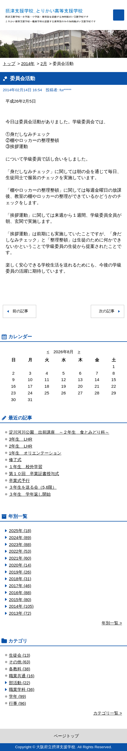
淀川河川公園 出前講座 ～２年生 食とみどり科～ (59, 432)
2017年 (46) (20, 585)
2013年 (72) (20, 613)
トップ (9, 63)
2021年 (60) (20, 558)
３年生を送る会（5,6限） (33, 487)
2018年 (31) (20, 578)
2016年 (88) (20, 592)
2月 (43, 63)
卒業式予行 (19, 480)
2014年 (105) (21, 606)
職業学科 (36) (21, 689)
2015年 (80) (20, 599)
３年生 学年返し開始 (30, 494)
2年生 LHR (20, 446)
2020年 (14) (20, 565)
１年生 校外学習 (25, 466)
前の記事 (20, 311)
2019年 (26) (20, 572)
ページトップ (66, 735)
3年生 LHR (20, 439)
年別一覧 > (112, 623)
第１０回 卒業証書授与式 (34, 473)
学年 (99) (17, 696)
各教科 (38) (19, 668)
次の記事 (106, 311)
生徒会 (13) (19, 655)
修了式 (15, 459)
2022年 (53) (20, 551)
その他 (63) (19, 661)
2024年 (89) (20, 537)
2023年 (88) (20, 544)
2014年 (28, 63)
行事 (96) (17, 703)
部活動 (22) (19, 682)
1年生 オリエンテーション (35, 453)
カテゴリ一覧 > (107, 713)
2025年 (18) (20, 530)
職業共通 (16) (21, 675)
